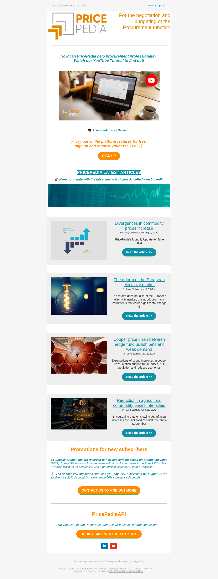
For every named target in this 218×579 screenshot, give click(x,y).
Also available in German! (111, 130)
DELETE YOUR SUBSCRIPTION (126, 571)
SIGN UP (109, 156)
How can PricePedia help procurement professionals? (109, 56)
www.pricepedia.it (157, 5)
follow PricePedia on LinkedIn (141, 179)
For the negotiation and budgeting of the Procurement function (144, 21)
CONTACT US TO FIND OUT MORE (109, 490)
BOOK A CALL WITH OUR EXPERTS (109, 534)
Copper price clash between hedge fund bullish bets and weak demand (139, 344)
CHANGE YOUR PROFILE (144, 568)
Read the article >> (139, 252)
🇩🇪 (90, 130)
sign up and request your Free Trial (106, 146)
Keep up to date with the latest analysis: (88, 179)
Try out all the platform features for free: (111, 141)
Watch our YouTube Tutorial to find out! (109, 61)
